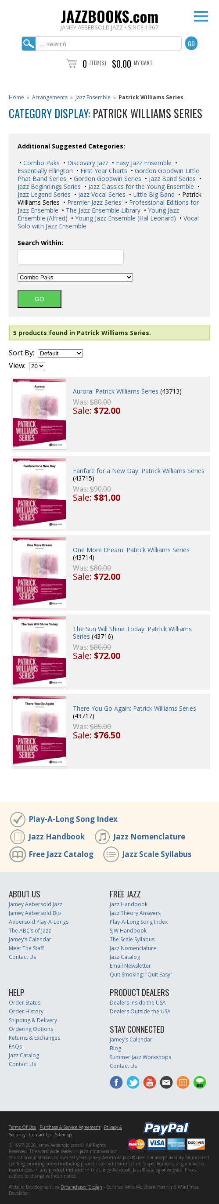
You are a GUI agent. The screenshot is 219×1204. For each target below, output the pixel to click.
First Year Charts (103, 170)
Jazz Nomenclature (149, 837)
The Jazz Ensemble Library (102, 210)
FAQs (15, 1046)
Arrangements (50, 97)
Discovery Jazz (86, 163)
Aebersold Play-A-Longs (38, 922)
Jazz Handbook (57, 837)
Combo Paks (41, 163)
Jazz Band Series (171, 178)
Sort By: (21, 353)
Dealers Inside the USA (138, 1002)
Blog (115, 1048)
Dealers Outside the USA (140, 1011)
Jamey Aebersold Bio (35, 913)
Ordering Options (31, 1029)
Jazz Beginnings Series (49, 186)
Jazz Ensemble (93, 97)
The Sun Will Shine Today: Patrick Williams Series (132, 632)
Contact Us (22, 957)
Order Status (24, 1002)
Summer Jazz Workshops (140, 1057)
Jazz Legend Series (44, 194)
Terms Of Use (22, 1127)
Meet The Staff (26, 948)
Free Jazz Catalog (61, 854)
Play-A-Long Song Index (73, 819)
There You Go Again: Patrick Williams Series (134, 708)
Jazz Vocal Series (101, 194)
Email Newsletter (130, 965)
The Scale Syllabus (132, 939)
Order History (26, 1011)
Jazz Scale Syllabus (156, 854)
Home (16, 97)
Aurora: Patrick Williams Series (115, 391)
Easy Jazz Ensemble (143, 163)
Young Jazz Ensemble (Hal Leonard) (124, 218)
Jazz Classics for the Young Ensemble (140, 186)
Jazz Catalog (125, 957)
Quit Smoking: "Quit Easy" (141, 974)
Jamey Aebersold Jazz (35, 904)
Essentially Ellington (45, 170)
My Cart (143, 62)
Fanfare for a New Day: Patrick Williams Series (139, 470)
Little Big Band (153, 194)
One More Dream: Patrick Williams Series (131, 550)
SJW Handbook (128, 930)
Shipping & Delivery (33, 1020)
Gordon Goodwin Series (106, 178)
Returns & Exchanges (34, 1037)
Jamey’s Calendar (30, 939)
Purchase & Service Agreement (70, 1127)
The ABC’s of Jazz (30, 930)
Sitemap (63, 1135)
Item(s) (98, 62)
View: (17, 365)
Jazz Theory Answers (135, 913)
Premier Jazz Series (93, 202)
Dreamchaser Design (81, 1187)
